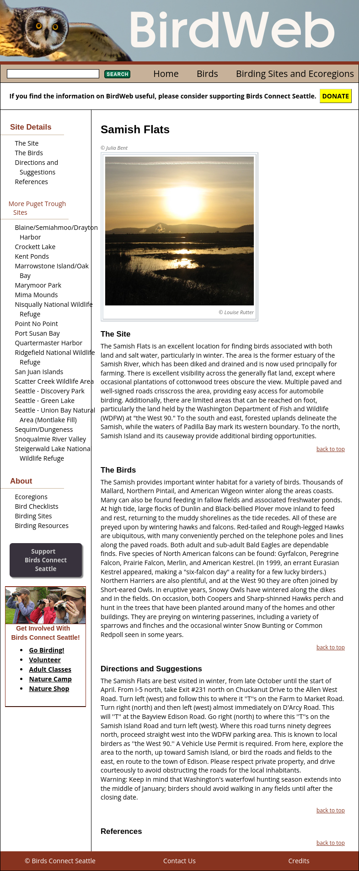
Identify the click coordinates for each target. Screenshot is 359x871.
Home (165, 73)
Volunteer (45, 659)
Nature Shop (49, 688)
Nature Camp (50, 679)
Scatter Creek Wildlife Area (54, 381)
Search (117, 74)
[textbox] (53, 73)
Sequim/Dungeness (44, 429)
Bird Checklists (37, 506)
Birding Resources (42, 525)
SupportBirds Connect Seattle (46, 559)
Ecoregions (31, 496)
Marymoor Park (38, 285)
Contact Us (179, 860)
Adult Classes (50, 669)
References (31, 181)
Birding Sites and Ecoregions (295, 73)
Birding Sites (33, 516)
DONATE (335, 96)
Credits (298, 860)
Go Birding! (46, 650)
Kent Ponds (32, 256)
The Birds (29, 152)
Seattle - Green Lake (45, 400)
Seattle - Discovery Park (50, 391)
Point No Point (36, 323)
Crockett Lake (35, 246)
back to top (330, 448)
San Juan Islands (39, 371)
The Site (27, 143)
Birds (207, 73)
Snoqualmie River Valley (50, 439)
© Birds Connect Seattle (60, 860)
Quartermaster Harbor (49, 342)
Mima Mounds (36, 294)
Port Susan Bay (37, 333)
